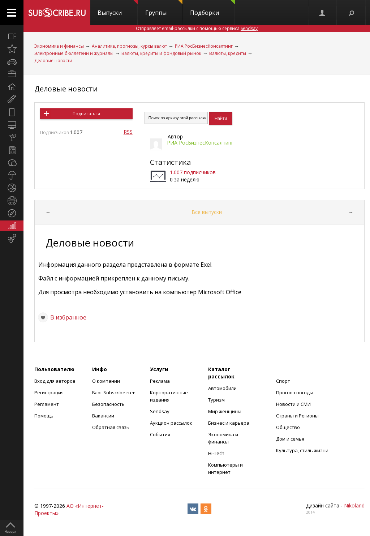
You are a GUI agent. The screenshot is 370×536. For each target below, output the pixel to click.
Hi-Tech (216, 453)
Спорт (283, 381)
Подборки (212, 8)
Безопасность (108, 404)
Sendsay (159, 411)
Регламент (46, 404)
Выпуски (118, 8)
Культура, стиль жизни (302, 450)
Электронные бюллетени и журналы (73, 53)
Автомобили (222, 388)
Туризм (216, 399)
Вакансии (103, 415)
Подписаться (86, 114)
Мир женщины (224, 411)
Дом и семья (290, 439)
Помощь (43, 415)
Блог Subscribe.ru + (114, 392)
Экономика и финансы (59, 46)
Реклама (160, 381)
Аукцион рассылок (171, 423)
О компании (106, 381)
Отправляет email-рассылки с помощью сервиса (197, 28)
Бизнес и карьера (228, 423)
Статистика (170, 162)
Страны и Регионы (297, 415)
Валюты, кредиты (227, 53)
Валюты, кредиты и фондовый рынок (161, 53)
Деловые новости (53, 60)
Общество (288, 427)
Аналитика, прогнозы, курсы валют (129, 46)
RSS (128, 131)
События (160, 434)
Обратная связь (110, 427)
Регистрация (49, 392)
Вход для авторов (55, 381)
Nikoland (354, 505)
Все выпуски (207, 212)
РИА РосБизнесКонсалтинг (204, 46)
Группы (163, 8)
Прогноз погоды (294, 392)
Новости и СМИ (293, 404)
